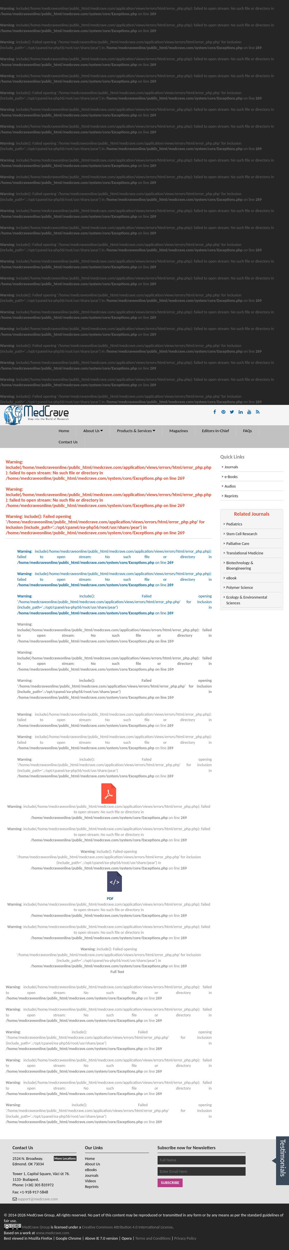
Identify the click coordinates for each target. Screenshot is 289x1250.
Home (64, 430)
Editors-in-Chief (215, 430)
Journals (231, 467)
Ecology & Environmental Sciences (246, 600)
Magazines (178, 430)
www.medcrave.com (52, 1232)
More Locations (65, 1158)
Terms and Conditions (153, 1238)
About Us (93, 430)
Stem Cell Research (241, 533)
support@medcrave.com (37, 1199)
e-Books (231, 476)
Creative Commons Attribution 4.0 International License (127, 1227)
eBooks (91, 1169)
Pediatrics (234, 524)
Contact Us (68, 442)
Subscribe (170, 1182)
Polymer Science (239, 587)
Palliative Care (237, 543)
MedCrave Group (36, 1227)
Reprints (231, 496)
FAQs (247, 430)
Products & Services (136, 430)
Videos (90, 1181)
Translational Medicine (244, 553)
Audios (230, 486)
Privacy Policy (185, 1238)
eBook (231, 578)
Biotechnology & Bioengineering (239, 565)
